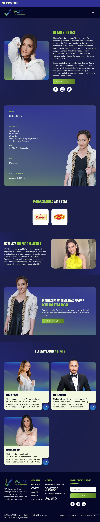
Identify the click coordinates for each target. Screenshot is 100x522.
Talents (34, 492)
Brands (34, 496)
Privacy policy (88, 515)
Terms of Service (68, 515)
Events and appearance (51, 498)
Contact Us (52, 321)
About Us (35, 484)
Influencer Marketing (56, 494)
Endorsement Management (51, 489)
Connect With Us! (10, 3)
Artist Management (54, 484)
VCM (13, 515)
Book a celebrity (64, 81)
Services (35, 488)
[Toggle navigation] (93, 12)
